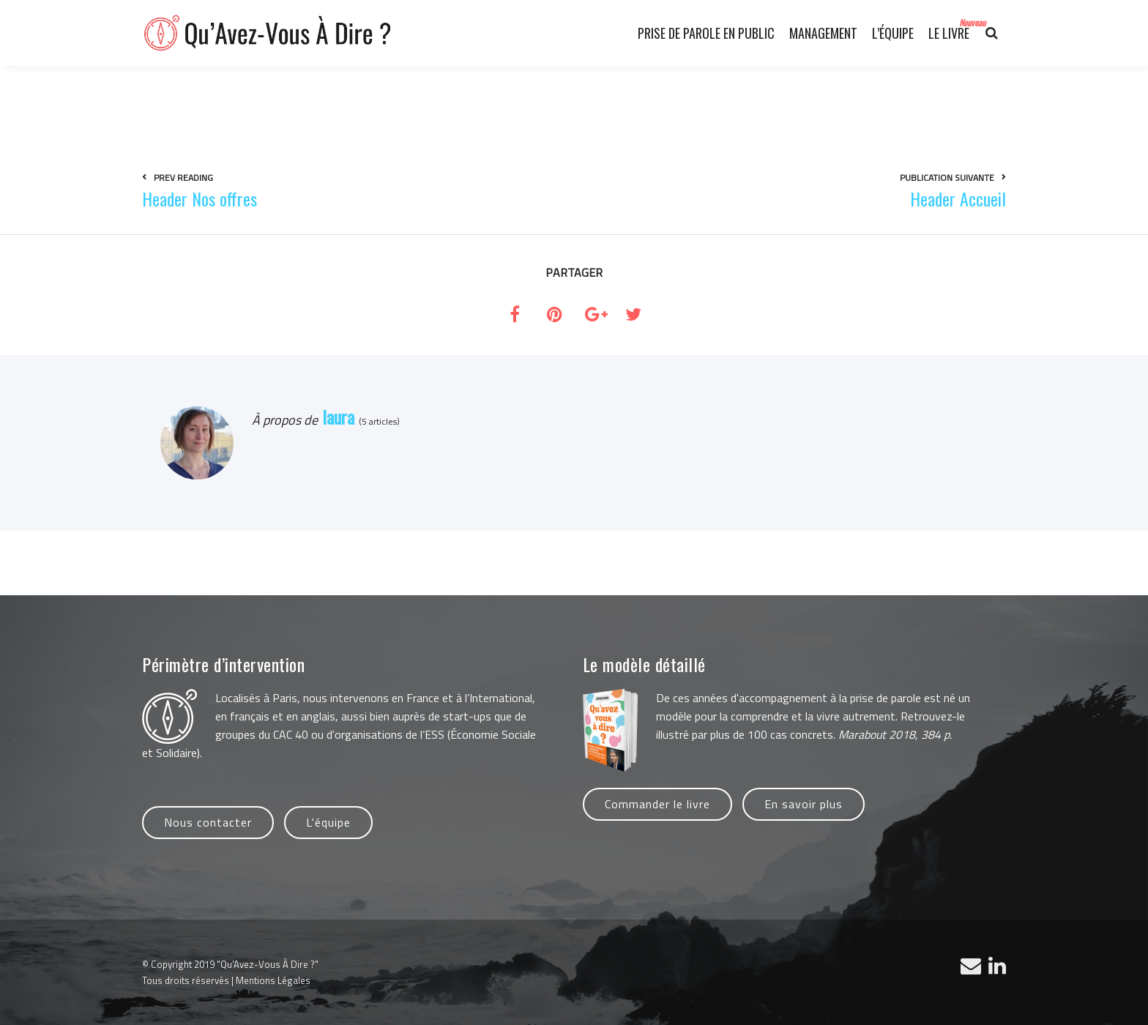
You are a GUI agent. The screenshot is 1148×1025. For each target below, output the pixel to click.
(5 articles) (377, 421)
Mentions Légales (273, 980)
